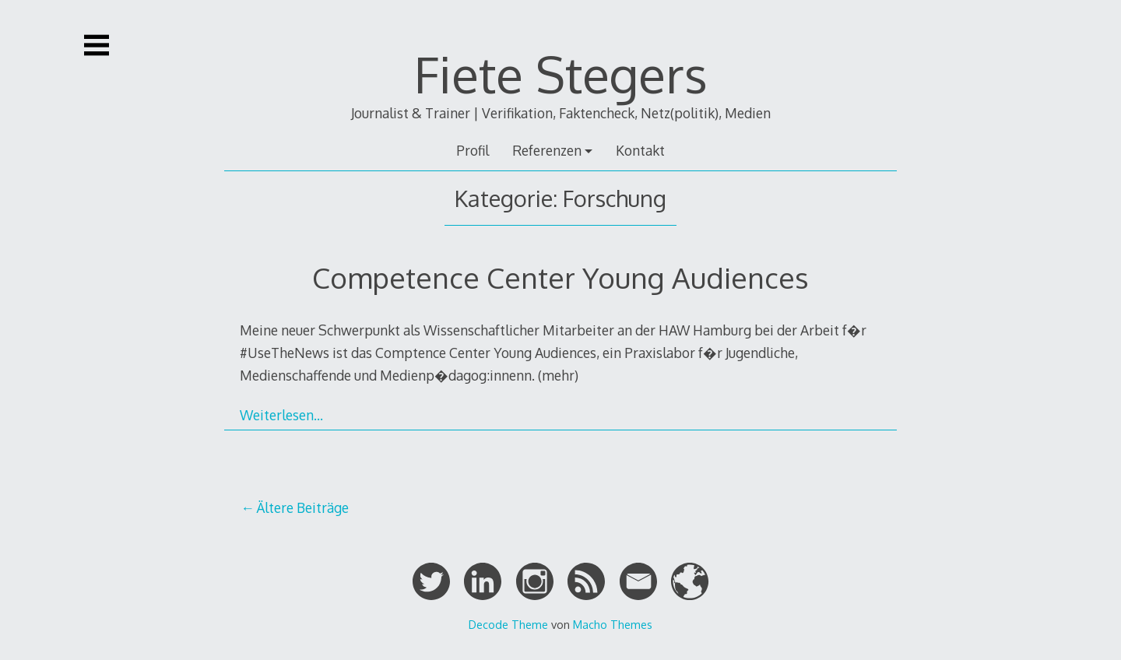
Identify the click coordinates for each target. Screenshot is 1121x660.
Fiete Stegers (561, 73)
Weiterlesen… (281, 414)
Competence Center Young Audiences (560, 277)
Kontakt (640, 150)
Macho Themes (612, 624)
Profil (472, 150)
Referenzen (547, 150)
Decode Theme (508, 624)
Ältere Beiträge (302, 507)
